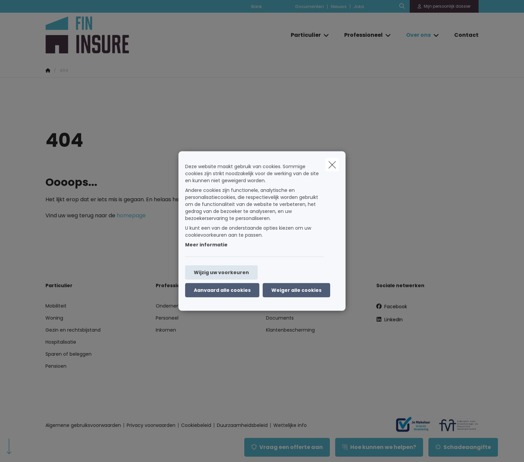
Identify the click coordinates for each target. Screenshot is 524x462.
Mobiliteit (56, 306)
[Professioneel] (361, 35)
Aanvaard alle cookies (222, 290)
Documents (280, 318)
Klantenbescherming (290, 330)
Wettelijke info (290, 425)
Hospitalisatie (60, 342)
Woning (54, 318)
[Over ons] (415, 35)
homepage (131, 215)
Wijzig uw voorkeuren (221, 272)
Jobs (359, 6)
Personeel (167, 318)
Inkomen (166, 330)
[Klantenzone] (444, 6)
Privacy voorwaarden (151, 425)
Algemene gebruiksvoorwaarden (83, 425)
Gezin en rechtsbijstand (73, 330)
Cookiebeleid (196, 425)
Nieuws (339, 6)
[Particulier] (303, 35)
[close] (332, 164)
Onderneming (172, 306)
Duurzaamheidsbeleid (242, 425)
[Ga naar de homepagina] (112, 35)
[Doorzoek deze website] (402, 6)
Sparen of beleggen (68, 354)
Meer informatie (206, 244)
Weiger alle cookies (296, 290)
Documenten (309, 6)
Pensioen (56, 366)
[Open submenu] (326, 35)
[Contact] (463, 35)
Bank (256, 6)
